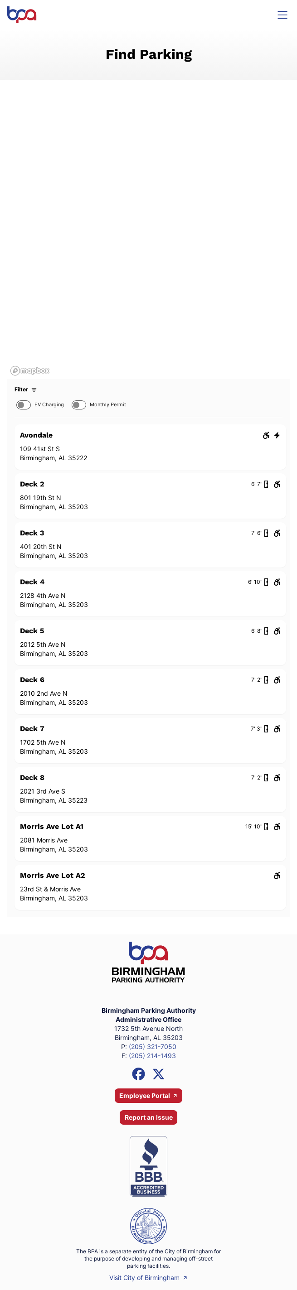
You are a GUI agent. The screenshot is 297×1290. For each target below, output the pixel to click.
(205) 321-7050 (152, 1046)
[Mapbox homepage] (30, 371)
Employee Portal (148, 1095)
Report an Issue (149, 1117)
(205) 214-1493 (152, 1055)
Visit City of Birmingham (148, 1277)
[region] (148, 238)
